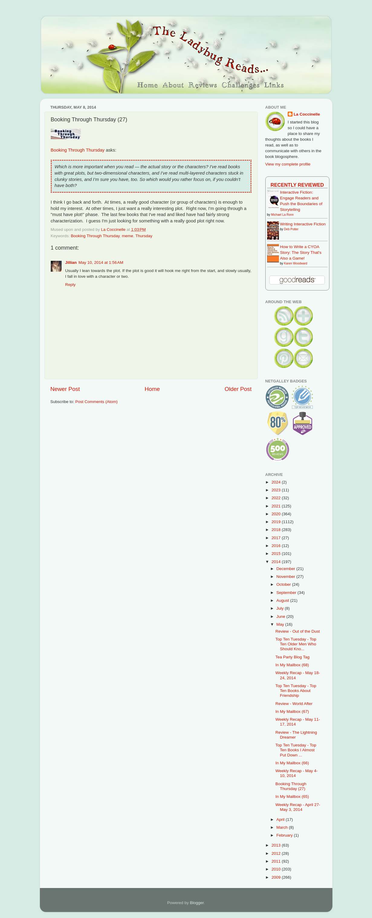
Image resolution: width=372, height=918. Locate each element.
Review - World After (293, 703)
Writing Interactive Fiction (303, 224)
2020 (276, 514)
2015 (276, 553)
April (281, 819)
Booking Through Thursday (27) (290, 786)
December (286, 568)
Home (152, 389)
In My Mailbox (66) (292, 763)
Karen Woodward (295, 263)
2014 (276, 561)
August (283, 600)
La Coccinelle (307, 114)
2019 (276, 522)
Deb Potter (291, 229)
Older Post (238, 389)
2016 (276, 545)
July (281, 608)
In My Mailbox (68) (292, 665)
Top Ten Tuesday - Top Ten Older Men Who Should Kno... (295, 644)
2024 (276, 482)
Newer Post (65, 389)
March (283, 827)
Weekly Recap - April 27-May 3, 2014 (297, 807)
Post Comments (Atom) (96, 401)
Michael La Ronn (282, 214)
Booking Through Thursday (78, 150)
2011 (276, 861)
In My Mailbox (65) (292, 796)
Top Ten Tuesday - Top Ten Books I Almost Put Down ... (295, 750)
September (287, 592)
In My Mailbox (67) (292, 711)
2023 (276, 490)
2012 (276, 853)
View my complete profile (288, 164)
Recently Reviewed (297, 185)
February (285, 835)
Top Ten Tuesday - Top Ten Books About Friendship (295, 691)
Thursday (143, 236)
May (281, 624)
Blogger (197, 902)
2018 (276, 529)
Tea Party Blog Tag (292, 657)
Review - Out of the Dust (297, 631)
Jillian (71, 262)
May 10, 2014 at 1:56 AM (101, 262)
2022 (276, 498)
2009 (276, 877)
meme (127, 236)
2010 (276, 869)
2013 (276, 845)
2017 (276, 538)
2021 (276, 506)
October (284, 584)
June (281, 616)
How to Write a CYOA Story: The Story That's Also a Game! (301, 252)
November (286, 576)
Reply (70, 284)
